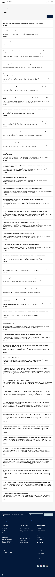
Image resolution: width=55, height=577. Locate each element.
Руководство (4, 532)
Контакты (40, 542)
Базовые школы (23, 540)
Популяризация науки (24, 542)
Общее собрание (5, 533)
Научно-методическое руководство (27, 534)
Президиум (4, 535)
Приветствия (40, 535)
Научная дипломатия (24, 536)
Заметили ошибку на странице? (8, 575)
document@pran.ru (41, 550)
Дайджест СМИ (40, 537)
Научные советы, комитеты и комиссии (8, 546)
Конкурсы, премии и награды (26, 544)
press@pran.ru (6, 521)
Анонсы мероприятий (41, 530)
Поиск (8, 8)
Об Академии (4, 528)
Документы (4, 548)
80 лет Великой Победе (7, 552)
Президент (4, 530)
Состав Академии (5, 537)
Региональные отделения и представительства (7, 542)
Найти (50, 16)
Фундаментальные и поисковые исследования (26, 531)
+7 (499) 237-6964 (40, 553)
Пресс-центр (41, 525)
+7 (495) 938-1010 (40, 561)
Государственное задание (25, 528)
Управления (4, 544)
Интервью (39, 533)
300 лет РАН (4, 550)
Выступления (40, 532)
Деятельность (24, 525)
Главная (3, 8)
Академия (5, 525)
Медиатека (39, 539)
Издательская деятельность (25, 538)
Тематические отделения (7, 539)
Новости (39, 528)
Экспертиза (22, 533)
